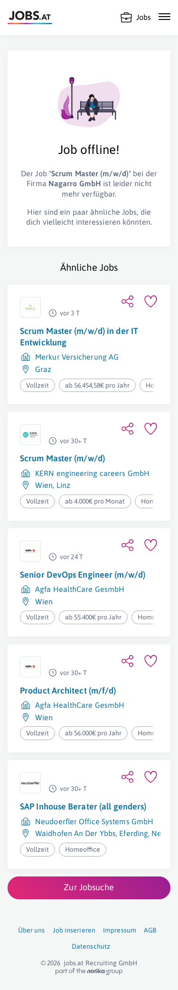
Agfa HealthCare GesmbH (79, 589)
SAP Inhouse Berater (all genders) (83, 806)
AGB (150, 930)
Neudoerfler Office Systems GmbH (94, 821)
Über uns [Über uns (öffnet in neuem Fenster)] (31, 930)
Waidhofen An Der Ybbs (75, 833)
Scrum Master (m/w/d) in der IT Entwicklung (79, 336)
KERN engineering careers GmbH (92, 473)
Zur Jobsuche (89, 887)
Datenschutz (91, 946)
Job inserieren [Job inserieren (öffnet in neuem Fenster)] (74, 930)
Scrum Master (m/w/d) (62, 458)
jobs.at (74, 963)
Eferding (133, 833)
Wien (44, 485)
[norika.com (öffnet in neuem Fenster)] (89, 971)
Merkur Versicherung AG (77, 356)
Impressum (119, 930)
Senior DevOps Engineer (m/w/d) (82, 575)
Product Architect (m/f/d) (68, 690)
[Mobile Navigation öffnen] (164, 16)
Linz (63, 485)
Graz (43, 369)
